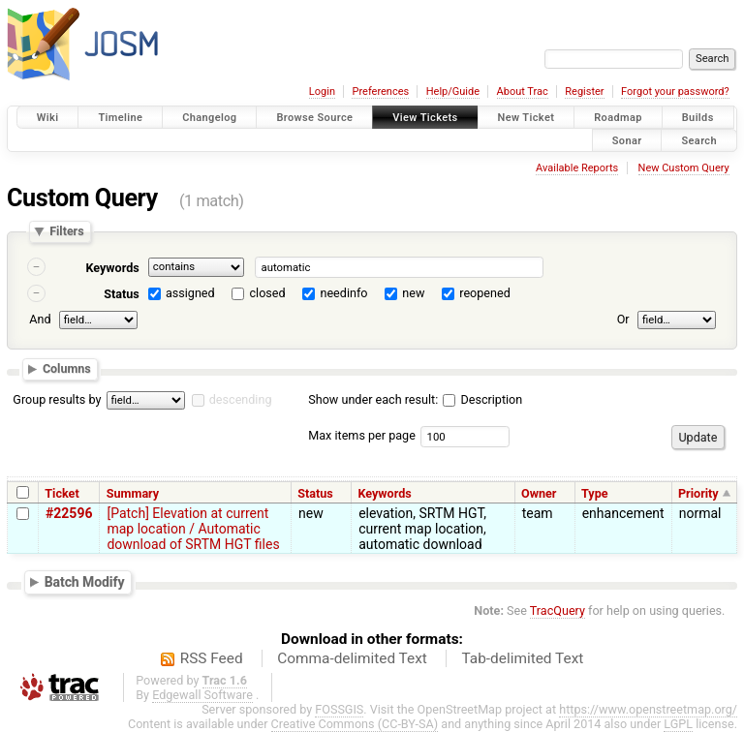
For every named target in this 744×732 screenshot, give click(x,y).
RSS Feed (211, 658)
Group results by (57, 399)
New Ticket (526, 117)
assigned (190, 293)
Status (122, 294)
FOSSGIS (339, 709)
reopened (485, 293)
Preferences (380, 91)
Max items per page (362, 435)
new (413, 293)
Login (322, 91)
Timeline (120, 117)
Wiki (48, 117)
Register (584, 91)
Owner (538, 493)
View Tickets (424, 117)
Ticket (61, 493)
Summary (133, 493)
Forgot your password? (675, 91)
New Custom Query (683, 168)
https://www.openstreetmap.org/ (648, 709)
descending (240, 399)
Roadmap (618, 117)
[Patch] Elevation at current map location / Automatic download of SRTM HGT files (193, 528)
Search (699, 140)
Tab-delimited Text (522, 658)
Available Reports (577, 168)
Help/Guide (453, 91)
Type (594, 493)
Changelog (209, 117)
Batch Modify (85, 582)
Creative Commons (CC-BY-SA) (355, 724)
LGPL (678, 724)
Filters (66, 232)
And (39, 319)
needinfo (343, 293)
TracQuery (557, 610)
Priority (698, 493)
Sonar (627, 140)
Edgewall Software (202, 694)
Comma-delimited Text (352, 658)
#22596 (69, 513)
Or (623, 319)
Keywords (112, 267)
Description (482, 399)
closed (268, 293)
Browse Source (314, 117)
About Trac (522, 91)
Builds (698, 117)
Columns (67, 368)
